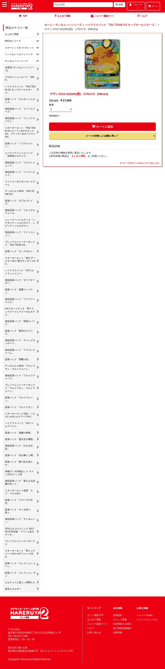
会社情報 (117, 608)
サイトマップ (94, 608)
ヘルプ (90, 628)
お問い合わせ (94, 632)
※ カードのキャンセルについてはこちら (139, 163)
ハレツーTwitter (145, 615)
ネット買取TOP (95, 615)
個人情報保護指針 (122, 628)
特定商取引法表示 (122, 624)
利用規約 (117, 615)
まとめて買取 (78, 156)
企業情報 (117, 632)
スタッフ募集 (120, 619)
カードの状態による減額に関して (102, 136)
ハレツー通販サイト (97, 624)
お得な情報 (142, 608)
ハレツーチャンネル (147, 619)
